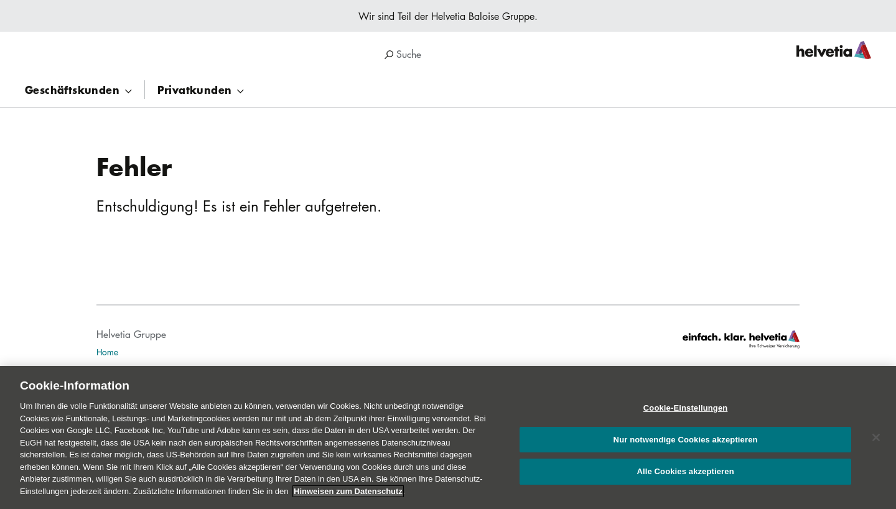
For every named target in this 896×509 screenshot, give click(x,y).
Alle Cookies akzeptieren (685, 476)
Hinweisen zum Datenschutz (348, 495)
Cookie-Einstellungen (685, 413)
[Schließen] (876, 442)
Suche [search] (403, 54)
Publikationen (121, 369)
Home (107, 351)
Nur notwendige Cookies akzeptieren (686, 444)
